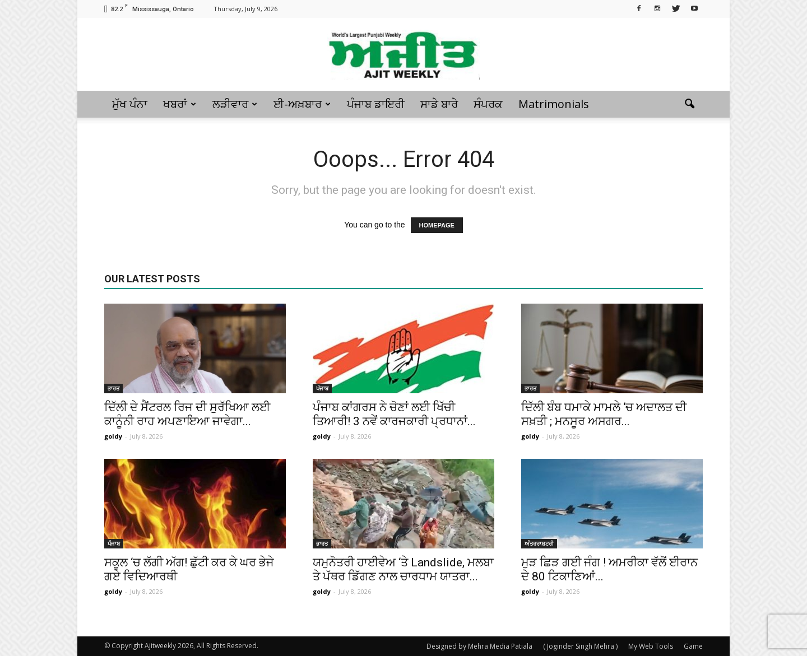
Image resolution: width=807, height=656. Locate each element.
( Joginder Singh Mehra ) (580, 646)
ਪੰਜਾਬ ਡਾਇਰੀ (376, 103)
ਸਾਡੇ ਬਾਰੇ (439, 103)
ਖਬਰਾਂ (179, 103)
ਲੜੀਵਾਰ (234, 103)
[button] (689, 104)
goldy (113, 436)
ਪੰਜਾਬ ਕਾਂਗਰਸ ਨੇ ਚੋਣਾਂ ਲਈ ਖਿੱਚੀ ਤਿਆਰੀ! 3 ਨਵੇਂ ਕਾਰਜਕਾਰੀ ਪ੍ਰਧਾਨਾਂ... (394, 414)
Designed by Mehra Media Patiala (479, 646)
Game (693, 646)
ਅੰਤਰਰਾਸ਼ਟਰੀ (539, 543)
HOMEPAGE (436, 225)
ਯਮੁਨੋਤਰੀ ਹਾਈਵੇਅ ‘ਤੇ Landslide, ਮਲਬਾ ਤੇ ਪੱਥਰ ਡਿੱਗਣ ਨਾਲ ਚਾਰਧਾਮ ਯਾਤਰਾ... (403, 569)
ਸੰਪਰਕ (488, 103)
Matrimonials (553, 103)
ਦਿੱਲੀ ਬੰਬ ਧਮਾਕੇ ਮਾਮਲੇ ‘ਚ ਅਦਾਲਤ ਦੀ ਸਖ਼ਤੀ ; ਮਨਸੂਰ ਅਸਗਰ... (604, 414)
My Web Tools (650, 646)
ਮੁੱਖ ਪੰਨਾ (129, 103)
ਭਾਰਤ (113, 388)
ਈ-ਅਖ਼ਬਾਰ (302, 103)
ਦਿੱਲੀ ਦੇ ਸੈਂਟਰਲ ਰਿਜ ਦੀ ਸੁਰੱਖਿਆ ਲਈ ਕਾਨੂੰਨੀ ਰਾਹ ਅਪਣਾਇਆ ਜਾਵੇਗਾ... (187, 414)
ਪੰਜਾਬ (322, 388)
